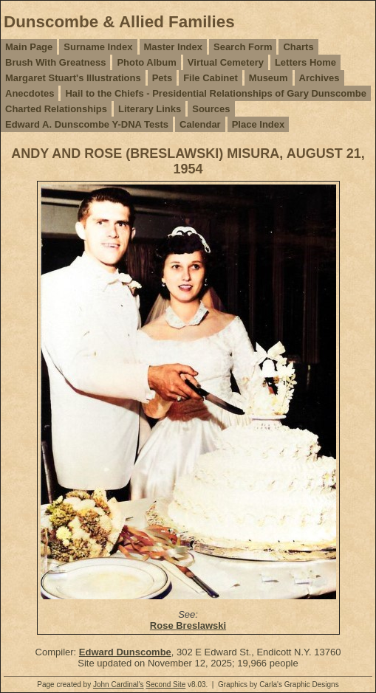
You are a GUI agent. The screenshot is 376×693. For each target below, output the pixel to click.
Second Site (165, 684)
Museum (268, 77)
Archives (319, 77)
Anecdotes (29, 93)
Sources (211, 108)
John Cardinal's (118, 684)
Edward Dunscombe (125, 652)
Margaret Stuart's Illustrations (73, 77)
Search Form (242, 46)
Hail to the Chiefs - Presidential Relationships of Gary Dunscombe (215, 93)
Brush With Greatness (55, 62)
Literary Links (149, 108)
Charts (298, 46)
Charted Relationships (56, 108)
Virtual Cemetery (226, 62)
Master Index (173, 46)
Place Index (258, 124)
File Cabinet (210, 77)
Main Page (28, 46)
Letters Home (305, 62)
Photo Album (146, 62)
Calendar (200, 124)
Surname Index (98, 46)
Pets (162, 77)
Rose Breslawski (188, 625)
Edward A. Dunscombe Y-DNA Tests (86, 124)
